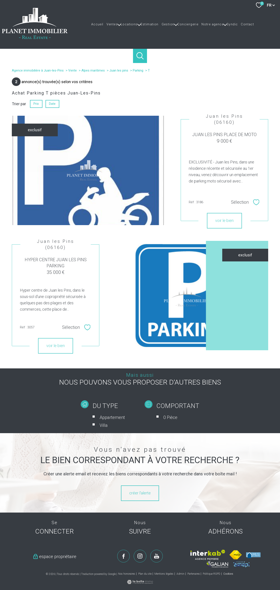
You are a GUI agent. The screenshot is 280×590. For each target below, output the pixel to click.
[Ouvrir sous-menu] (119, 24)
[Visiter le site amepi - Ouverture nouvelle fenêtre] (241, 564)
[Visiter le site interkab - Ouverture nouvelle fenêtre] (207, 555)
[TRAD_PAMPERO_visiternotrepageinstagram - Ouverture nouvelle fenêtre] (140, 556)
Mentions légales (163, 573)
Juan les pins (118, 70)
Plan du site (145, 573)
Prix (36, 104)
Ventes (112, 24)
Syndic (232, 24)
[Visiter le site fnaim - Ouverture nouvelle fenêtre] (235, 555)
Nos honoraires (126, 573)
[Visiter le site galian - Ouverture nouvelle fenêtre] (217, 564)
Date (52, 104)
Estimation (150, 24)
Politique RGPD (211, 573)
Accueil (97, 24)
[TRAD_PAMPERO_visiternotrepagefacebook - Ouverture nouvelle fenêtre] (123, 556)
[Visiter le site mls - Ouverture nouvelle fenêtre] (253, 555)
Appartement (112, 427)
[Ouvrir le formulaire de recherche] (140, 56)
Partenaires (193, 573)
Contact (247, 24)
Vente (72, 70)
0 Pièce (170, 427)
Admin (180, 573)
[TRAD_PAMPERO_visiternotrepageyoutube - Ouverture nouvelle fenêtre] (156, 556)
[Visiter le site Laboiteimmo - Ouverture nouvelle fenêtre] (140, 582)
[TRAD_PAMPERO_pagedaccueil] (35, 37)
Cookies (228, 573)
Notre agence (212, 24)
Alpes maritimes (93, 70)
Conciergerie (187, 24)
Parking (138, 70)
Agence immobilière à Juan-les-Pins (38, 70)
